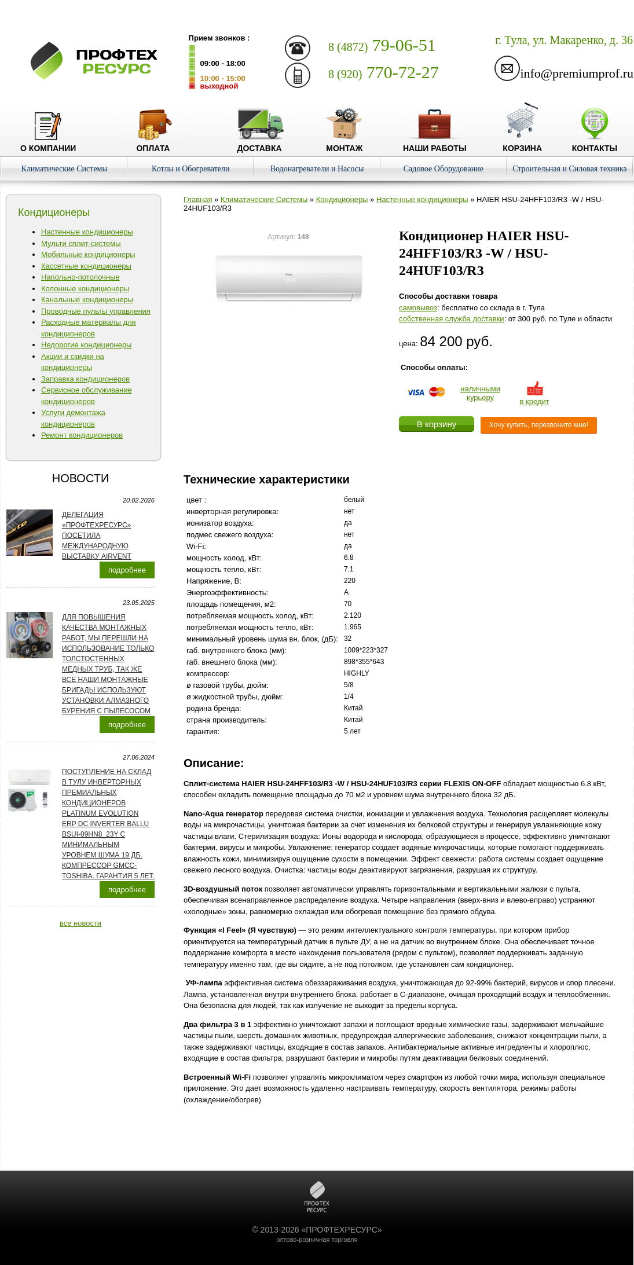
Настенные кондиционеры (87, 232)
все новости (80, 923)
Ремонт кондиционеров (82, 435)
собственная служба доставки (451, 318)
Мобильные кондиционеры (88, 254)
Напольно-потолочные (80, 277)
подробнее (127, 570)
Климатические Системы (64, 168)
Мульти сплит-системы (81, 243)
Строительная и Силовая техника (569, 168)
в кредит (534, 397)
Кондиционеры (342, 199)
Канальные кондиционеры (87, 299)
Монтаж (344, 143)
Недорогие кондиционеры (86, 344)
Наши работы (435, 143)
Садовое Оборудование (443, 168)
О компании (48, 143)
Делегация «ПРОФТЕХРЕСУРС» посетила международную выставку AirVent (96, 535)
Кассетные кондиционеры (86, 266)
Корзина (522, 143)
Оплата (152, 143)
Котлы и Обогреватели (190, 168)
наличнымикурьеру (480, 393)
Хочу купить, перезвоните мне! (538, 425)
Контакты (594, 143)
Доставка (259, 143)
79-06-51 (382, 44)
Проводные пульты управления (96, 311)
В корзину (436, 424)
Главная (198, 199)
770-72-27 (383, 72)
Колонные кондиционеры (85, 288)
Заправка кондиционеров (85, 379)
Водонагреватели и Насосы (317, 168)
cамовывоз (418, 307)
